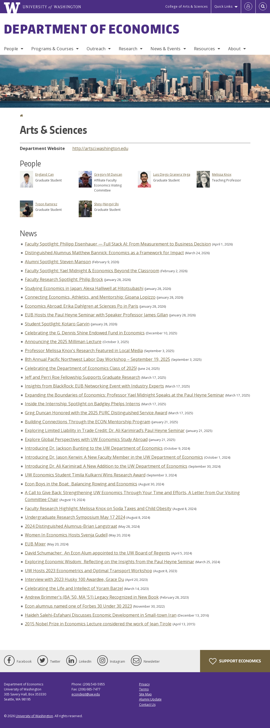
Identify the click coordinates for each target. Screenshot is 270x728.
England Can (44, 174)
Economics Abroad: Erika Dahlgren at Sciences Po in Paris (81, 306)
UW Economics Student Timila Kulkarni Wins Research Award (85, 475)
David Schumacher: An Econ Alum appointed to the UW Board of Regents (97, 553)
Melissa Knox (221, 174)
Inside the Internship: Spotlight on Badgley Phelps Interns (82, 404)
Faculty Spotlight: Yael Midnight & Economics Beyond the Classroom (92, 271)
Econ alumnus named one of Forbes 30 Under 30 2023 (78, 606)
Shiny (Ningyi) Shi (106, 204)
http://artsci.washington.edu (100, 148)
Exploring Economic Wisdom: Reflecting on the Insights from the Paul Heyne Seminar (109, 562)
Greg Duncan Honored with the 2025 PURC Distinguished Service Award (96, 413)
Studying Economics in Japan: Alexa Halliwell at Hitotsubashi (84, 288)
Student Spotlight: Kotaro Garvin (57, 324)
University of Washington (34, 716)
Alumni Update (150, 699)
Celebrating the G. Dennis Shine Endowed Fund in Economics (85, 333)
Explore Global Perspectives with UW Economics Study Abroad (86, 439)
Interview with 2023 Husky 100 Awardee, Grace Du (74, 579)
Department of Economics (92, 29)
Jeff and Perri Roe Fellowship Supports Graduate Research (82, 377)
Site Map (145, 694)
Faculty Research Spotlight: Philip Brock (64, 279)
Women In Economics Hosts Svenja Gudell (66, 535)
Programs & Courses (52, 49)
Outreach (96, 49)
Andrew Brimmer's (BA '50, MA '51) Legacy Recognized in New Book (92, 597)
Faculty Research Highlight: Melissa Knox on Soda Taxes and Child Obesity (98, 508)
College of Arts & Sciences (186, 6)
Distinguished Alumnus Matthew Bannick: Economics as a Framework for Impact (104, 253)
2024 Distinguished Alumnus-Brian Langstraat (71, 526)
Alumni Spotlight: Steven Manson (58, 262)
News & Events (165, 49)
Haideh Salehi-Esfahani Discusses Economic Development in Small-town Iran (100, 615)
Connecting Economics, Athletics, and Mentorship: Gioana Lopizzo (90, 297)
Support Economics (235, 661)
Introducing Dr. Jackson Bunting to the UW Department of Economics (94, 448)
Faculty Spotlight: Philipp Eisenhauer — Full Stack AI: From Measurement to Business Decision (118, 244)
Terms (144, 689)
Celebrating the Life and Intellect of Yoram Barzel (74, 588)
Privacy (144, 684)
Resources (204, 49)
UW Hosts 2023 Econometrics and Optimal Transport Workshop (88, 571)
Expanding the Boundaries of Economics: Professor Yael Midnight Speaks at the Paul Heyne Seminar (124, 395)
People (11, 49)
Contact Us (147, 704)
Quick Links (223, 6)
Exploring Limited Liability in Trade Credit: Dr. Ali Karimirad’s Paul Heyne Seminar (105, 430)
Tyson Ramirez (46, 204)
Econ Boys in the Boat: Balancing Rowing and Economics (81, 484)
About (234, 49)
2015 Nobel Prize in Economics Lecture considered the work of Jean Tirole (98, 624)
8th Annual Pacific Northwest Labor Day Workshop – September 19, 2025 (97, 359)
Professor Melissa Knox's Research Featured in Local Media (84, 350)
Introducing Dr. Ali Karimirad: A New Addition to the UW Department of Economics (106, 466)
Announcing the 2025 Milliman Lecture (63, 341)
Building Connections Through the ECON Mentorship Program (87, 422)
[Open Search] (263, 6)
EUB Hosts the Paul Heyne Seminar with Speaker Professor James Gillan (96, 315)
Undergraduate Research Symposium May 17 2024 (75, 517)
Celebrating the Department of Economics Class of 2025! (81, 368)
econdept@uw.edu (86, 694)
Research (128, 49)
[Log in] (248, 6)
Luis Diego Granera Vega (171, 174)
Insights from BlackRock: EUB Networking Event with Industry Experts (94, 386)
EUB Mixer (35, 544)
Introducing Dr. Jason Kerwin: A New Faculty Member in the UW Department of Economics (114, 457)
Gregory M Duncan (108, 174)
